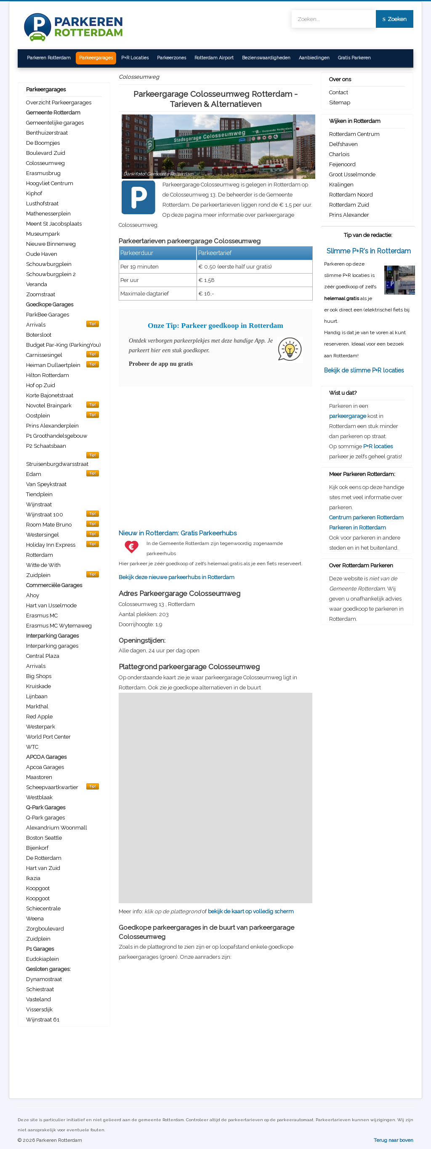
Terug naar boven (393, 1140)
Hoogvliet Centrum (49, 183)
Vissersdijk (39, 1009)
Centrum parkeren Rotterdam (366, 517)
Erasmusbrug (43, 173)
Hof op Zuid (40, 385)
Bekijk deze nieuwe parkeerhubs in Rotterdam (215, 554)
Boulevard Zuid (45, 153)
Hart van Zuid (43, 868)
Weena (35, 918)
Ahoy (32, 595)
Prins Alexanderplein (52, 426)
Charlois (339, 154)
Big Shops (38, 676)
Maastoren (39, 777)
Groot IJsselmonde (352, 174)
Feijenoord (342, 164)
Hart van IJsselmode (51, 605)
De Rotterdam (43, 858)
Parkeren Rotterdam (49, 58)
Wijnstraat (39, 504)
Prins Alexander (349, 215)
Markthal (37, 706)
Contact (338, 92)
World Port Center (48, 737)
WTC (32, 747)
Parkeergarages (96, 58)
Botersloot (38, 335)
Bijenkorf (37, 848)
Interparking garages (52, 646)
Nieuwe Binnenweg (51, 244)
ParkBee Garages (47, 314)
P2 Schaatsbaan (46, 446)
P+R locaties (378, 446)
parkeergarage (347, 416)
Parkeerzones (171, 58)
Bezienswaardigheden (266, 58)
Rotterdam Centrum (354, 134)
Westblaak (39, 797)
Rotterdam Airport (214, 58)
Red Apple (39, 716)
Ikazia (33, 878)
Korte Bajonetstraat (49, 395)
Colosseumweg (45, 163)
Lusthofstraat (42, 203)
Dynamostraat (44, 979)
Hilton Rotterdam (47, 375)
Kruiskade (38, 686)
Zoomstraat (40, 294)
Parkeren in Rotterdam (357, 527)
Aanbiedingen (314, 58)
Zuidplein (38, 939)
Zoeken (395, 19)
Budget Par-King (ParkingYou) (63, 345)
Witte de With (43, 565)
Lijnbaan (37, 696)
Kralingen (341, 184)
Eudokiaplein (42, 959)
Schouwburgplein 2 (51, 274)
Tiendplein (39, 494)
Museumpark (43, 234)
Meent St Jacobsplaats (54, 224)
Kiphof (34, 193)
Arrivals (35, 666)
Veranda (36, 284)
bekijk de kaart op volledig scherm (251, 911)
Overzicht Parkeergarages (58, 102)
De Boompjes (43, 143)
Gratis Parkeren (354, 58)
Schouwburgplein (49, 264)
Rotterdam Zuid (349, 205)
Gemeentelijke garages (55, 123)
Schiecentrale (43, 908)
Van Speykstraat (46, 484)
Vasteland (38, 999)
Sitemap (339, 102)
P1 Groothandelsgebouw (57, 436)
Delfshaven (343, 144)
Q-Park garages (45, 817)
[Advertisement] (215, 453)
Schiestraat (40, 989)
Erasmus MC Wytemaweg (59, 625)
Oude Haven (41, 254)
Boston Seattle (44, 838)
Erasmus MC (42, 615)
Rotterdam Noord (351, 195)
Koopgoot (38, 888)
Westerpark (40, 726)
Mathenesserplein (48, 213)
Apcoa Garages (45, 767)
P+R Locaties (135, 58)
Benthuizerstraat (47, 133)
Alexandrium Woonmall (56, 828)
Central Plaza (42, 656)
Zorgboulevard (45, 929)
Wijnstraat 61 (42, 1019)
